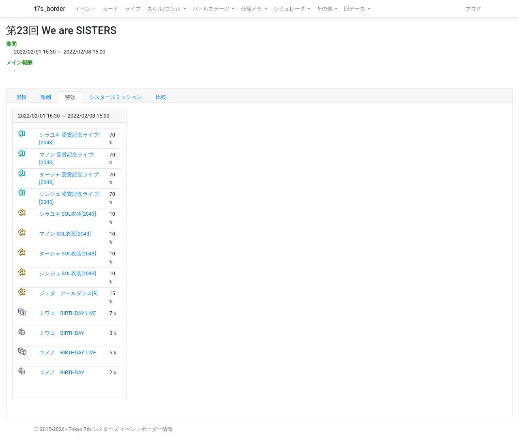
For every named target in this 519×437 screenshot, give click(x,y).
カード (110, 9)
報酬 (46, 97)
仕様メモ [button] (252, 9)
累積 (21, 97)
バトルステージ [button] (212, 9)
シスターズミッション (115, 97)
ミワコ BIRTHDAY (61, 333)
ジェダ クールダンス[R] (68, 293)
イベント (85, 9)
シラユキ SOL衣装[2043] (67, 214)
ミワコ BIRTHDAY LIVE (67, 313)
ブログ (473, 9)
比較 (161, 97)
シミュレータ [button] (290, 9)
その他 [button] (325, 9)
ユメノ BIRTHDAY (61, 372)
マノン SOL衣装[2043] (65, 234)
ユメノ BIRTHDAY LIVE (67, 352)
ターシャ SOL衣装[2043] (67, 254)
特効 (70, 97)
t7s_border (49, 9)
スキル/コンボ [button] (164, 9)
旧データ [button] (355, 9)
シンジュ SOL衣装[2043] (67, 273)
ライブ (133, 9)
